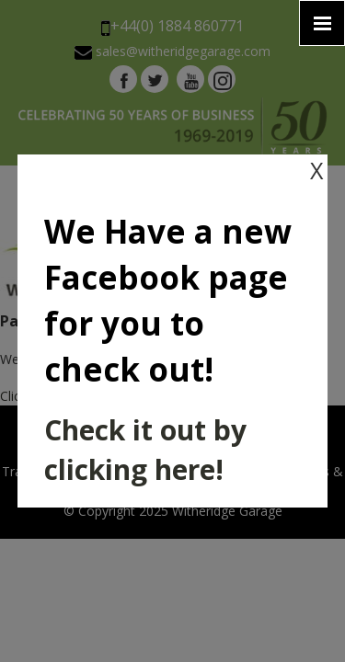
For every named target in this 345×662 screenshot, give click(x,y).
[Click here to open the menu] (322, 23)
